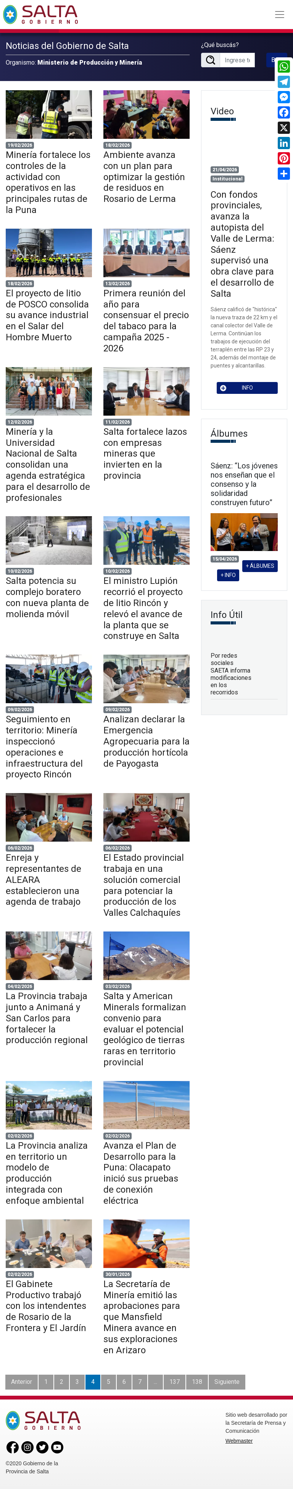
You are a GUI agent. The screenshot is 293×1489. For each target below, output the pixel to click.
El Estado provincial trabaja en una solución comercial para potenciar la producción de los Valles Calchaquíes (143, 885)
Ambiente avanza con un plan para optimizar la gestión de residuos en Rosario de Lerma (144, 177)
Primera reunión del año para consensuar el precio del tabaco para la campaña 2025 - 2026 (146, 321)
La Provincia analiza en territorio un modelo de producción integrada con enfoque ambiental (47, 1173)
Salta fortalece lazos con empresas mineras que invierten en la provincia (145, 453)
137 (174, 1381)
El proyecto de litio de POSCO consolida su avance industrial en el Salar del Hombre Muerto (47, 315)
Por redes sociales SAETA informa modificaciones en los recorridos (231, 674)
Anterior (21, 1381)
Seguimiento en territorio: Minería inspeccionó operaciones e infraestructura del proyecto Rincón (44, 747)
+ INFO (228, 575)
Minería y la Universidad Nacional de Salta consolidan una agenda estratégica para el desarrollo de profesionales (48, 464)
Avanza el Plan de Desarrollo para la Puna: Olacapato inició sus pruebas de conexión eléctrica (140, 1173)
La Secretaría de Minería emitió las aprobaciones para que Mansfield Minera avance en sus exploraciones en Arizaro (141, 1317)
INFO (236, 388)
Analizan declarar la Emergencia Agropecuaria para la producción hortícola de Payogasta (146, 741)
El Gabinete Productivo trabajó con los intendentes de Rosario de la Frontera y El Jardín (46, 1306)
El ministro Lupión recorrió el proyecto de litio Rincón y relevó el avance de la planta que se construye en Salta (143, 608)
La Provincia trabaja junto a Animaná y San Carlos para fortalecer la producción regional (47, 1018)
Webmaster (239, 1441)
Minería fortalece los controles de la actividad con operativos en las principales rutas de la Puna (48, 182)
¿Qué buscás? (220, 45)
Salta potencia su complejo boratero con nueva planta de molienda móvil (47, 597)
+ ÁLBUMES (260, 566)
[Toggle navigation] (279, 14)
